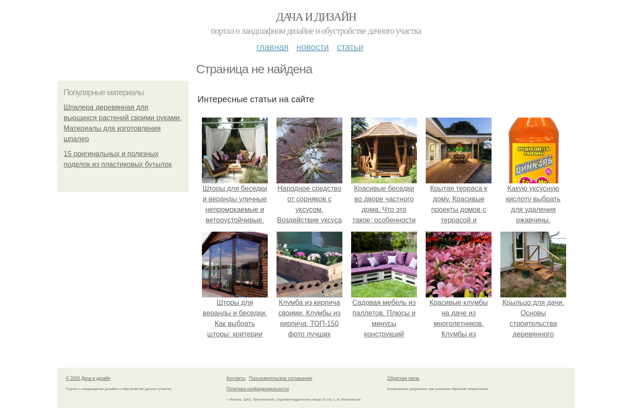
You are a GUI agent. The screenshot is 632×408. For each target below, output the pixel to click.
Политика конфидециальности (257, 389)
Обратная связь (403, 378)
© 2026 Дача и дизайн (88, 378)
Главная (272, 47)
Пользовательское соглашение (280, 378)
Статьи (350, 47)
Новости (312, 47)
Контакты (235, 378)
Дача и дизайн (316, 17)
